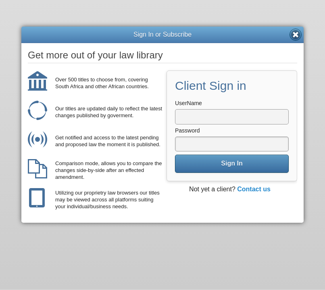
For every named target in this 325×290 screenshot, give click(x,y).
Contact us (254, 189)
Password (187, 130)
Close (296, 35)
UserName (188, 103)
